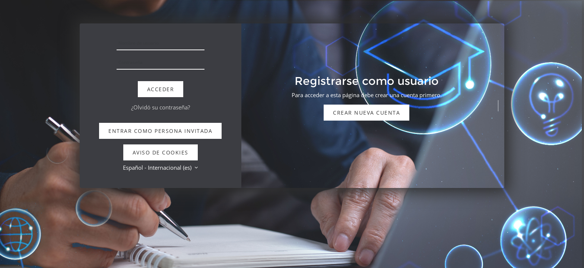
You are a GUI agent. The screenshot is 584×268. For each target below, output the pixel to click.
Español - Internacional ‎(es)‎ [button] (158, 167)
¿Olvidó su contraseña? (160, 107)
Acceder (160, 89)
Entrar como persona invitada (160, 130)
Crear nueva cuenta (366, 112)
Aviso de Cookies (160, 152)
